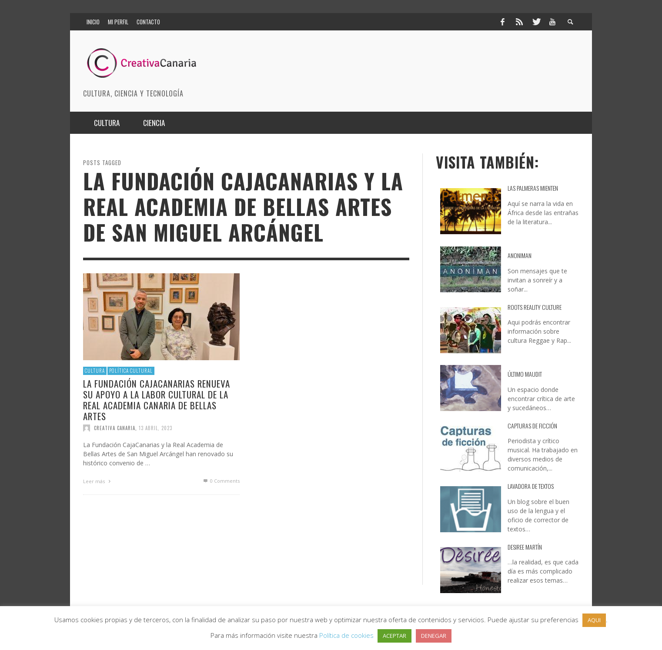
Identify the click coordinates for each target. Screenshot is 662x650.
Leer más (98, 481)
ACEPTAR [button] (394, 636)
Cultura (95, 370)
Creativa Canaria (114, 427)
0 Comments (221, 481)
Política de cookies (346, 635)
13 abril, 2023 (155, 427)
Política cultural (131, 370)
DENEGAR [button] (433, 636)
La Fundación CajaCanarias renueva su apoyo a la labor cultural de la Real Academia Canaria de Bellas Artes (156, 400)
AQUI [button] (594, 620)
